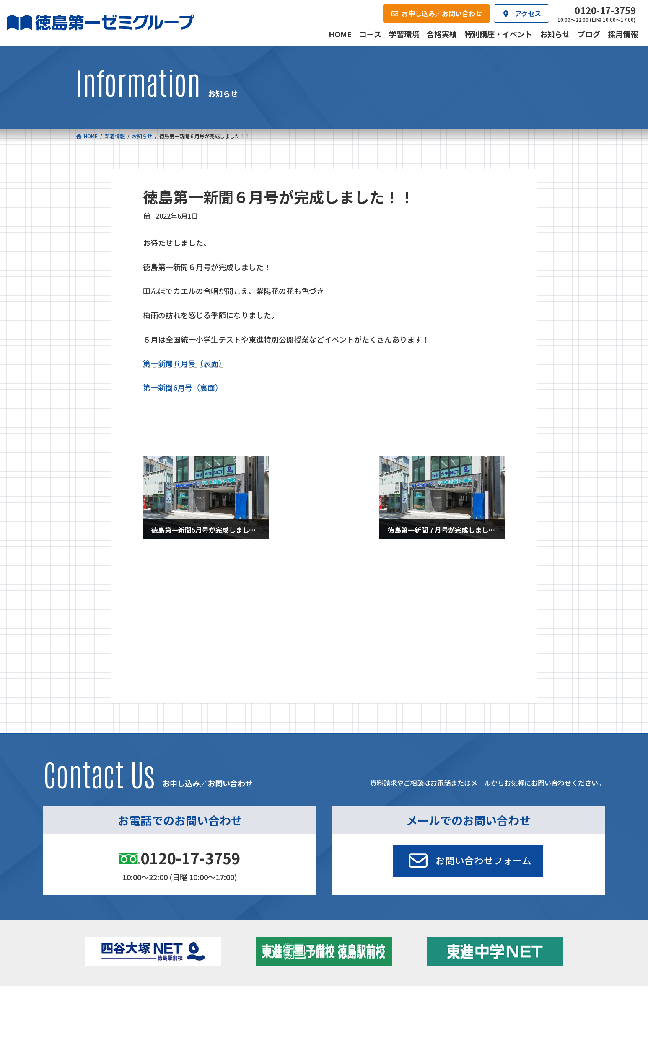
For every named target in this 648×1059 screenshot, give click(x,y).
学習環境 (178, 1003)
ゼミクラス (117, 960)
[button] (468, 780)
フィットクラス (123, 949)
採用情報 (422, 1003)
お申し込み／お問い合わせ (527, 1003)
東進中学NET (242, 972)
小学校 (105, 936)
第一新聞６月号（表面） (184, 363)
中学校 (222, 936)
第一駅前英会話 (351, 970)
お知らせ (163, 595)
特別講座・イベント (180, 574)
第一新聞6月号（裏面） (183, 387)
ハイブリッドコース (246, 960)
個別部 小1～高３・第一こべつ (371, 947)
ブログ (478, 958)
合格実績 (97, 1003)
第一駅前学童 (348, 958)
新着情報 (470, 922)
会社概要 (260, 1003)
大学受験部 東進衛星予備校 (371, 936)
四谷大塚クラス (123, 972)
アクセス (341, 1003)
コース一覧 (100, 922)
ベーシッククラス (126, 983)
